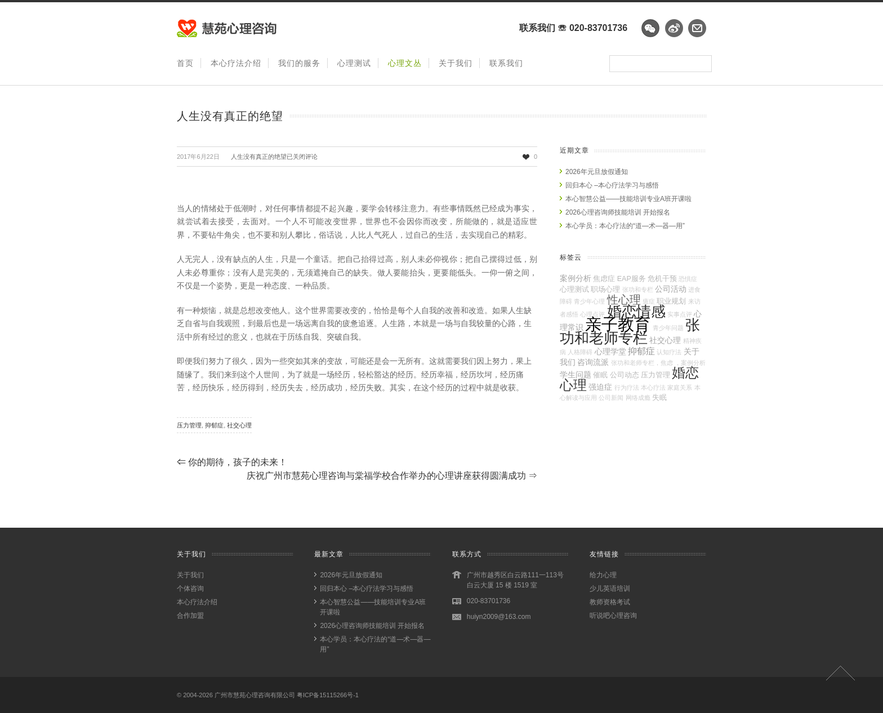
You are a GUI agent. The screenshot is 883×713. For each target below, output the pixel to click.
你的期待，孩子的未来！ (232, 462)
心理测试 (354, 63)
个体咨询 (190, 588)
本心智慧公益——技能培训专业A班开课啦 (628, 199)
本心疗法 (653, 387)
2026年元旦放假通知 (596, 172)
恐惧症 (688, 278)
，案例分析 (690, 362)
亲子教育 (617, 324)
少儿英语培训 (610, 588)
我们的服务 (299, 63)
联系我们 (506, 63)
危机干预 (662, 279)
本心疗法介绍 (236, 63)
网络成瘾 (638, 397)
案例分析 (575, 278)
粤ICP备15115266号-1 (328, 695)
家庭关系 (679, 387)
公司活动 (670, 288)
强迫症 (600, 386)
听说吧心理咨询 (613, 616)
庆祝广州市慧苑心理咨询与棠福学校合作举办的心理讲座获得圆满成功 (392, 475)
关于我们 (455, 63)
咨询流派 (593, 362)
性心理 (624, 299)
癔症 (649, 301)
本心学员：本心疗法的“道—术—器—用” (625, 226)
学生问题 (575, 374)
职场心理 (605, 289)
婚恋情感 (636, 311)
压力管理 (189, 425)
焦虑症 (604, 279)
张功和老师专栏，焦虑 (642, 362)
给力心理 (603, 575)
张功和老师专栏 (630, 331)
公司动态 (624, 375)
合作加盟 (190, 616)
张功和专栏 (637, 289)
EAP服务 (631, 279)
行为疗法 (626, 387)
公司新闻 (611, 397)
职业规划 (671, 301)
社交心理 (239, 425)
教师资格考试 (610, 602)
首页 (185, 63)
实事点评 (679, 314)
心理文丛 (405, 63)
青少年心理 (589, 301)
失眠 (659, 398)
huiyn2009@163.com (499, 617)
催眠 (600, 375)
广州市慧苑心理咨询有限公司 (255, 695)
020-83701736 (598, 28)
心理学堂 (610, 351)
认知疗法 (669, 352)
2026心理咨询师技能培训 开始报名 (617, 212)
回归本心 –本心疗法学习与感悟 (612, 185)
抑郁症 (214, 425)
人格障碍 (580, 352)
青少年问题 (668, 327)
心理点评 (592, 314)
